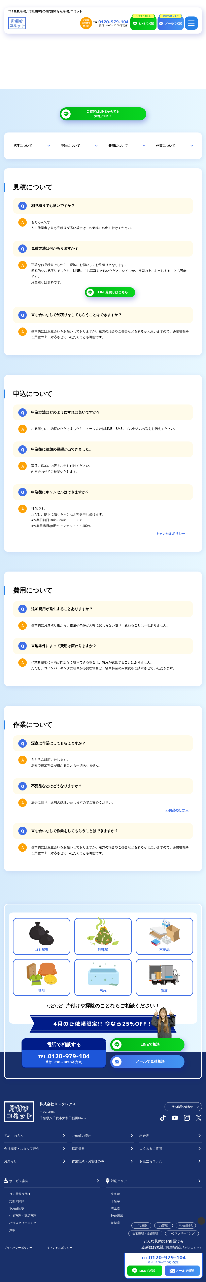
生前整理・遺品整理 (22, 1215)
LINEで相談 (147, 1270)
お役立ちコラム (150, 1161)
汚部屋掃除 (16, 1201)
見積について (22, 145)
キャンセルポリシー (59, 1247)
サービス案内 (19, 1181)
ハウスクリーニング (22, 1223)
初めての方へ (13, 1135)
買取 (12, 1230)
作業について (165, 145)
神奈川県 (117, 1215)
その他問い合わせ (182, 1106)
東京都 (115, 1194)
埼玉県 (115, 1208)
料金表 (144, 1135)
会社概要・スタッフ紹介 (21, 1148)
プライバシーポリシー (18, 1247)
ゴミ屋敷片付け (19, 1194)
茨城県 (115, 1223)
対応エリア (119, 1181)
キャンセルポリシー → (172, 533)
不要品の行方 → (177, 810)
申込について (70, 145)
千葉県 (115, 1201)
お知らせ (10, 1161)
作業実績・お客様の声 (88, 1161)
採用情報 (78, 1148)
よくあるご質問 (150, 1148)
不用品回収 (16, 1208)
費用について (118, 145)
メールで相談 (185, 1270)
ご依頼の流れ (81, 1135)
